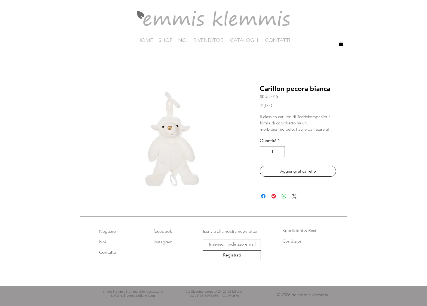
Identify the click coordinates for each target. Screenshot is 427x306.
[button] (341, 43)
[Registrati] (232, 255)
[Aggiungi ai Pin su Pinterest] (273, 196)
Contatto (107, 252)
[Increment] (280, 151)
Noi (102, 241)
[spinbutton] (272, 151)
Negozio (107, 231)
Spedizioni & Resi (299, 230)
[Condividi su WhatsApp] (284, 196)
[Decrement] (264, 151)
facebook (163, 231)
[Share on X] (294, 196)
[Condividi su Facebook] (263, 196)
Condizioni (293, 241)
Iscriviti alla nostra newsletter (230, 231)
